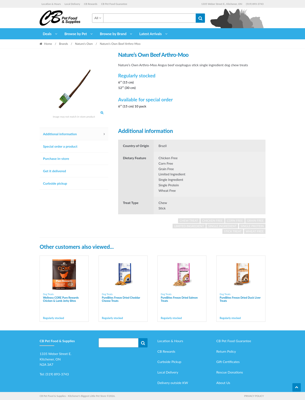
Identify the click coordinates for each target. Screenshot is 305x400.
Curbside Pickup (169, 362)
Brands (63, 43)
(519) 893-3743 (255, 3)
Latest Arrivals (150, 34)
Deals (47, 34)
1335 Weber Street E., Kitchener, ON (221, 3)
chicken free (212, 220)
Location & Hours (51, 3)
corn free (235, 220)
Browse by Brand (113, 34)
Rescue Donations (229, 372)
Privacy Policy (254, 395)
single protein (252, 226)
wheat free (255, 231)
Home (48, 43)
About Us (223, 383)
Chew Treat (189, 220)
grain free (255, 220)
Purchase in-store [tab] (56, 158)
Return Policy (226, 351)
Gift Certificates (228, 362)
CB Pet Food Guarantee (114, 3)
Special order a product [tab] (60, 146)
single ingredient (222, 226)
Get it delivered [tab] (54, 171)
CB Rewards (90, 3)
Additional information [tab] (60, 134)
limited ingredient (189, 226)
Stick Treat (233, 231)
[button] (102, 112)
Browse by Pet (75, 34)
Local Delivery (72, 3)
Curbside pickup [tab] (55, 183)
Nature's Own (84, 43)
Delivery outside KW (172, 383)
